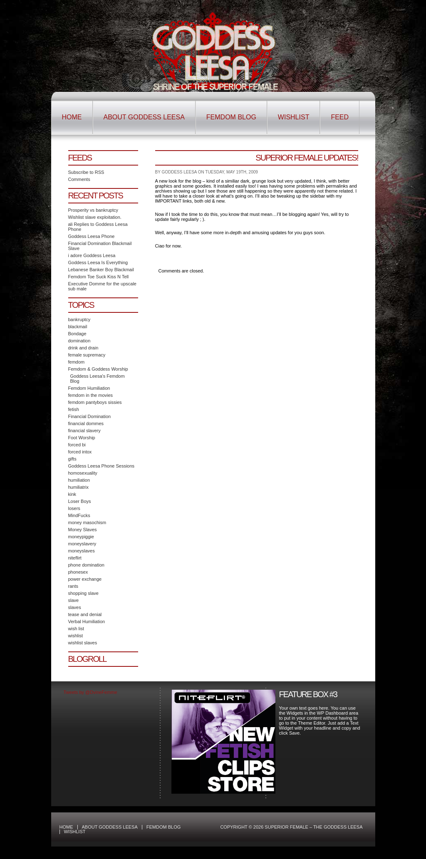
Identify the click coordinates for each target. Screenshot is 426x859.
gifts (72, 458)
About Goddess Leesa (144, 117)
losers (74, 508)
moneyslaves (81, 550)
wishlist (75, 635)
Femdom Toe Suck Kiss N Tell (98, 276)
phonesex (78, 571)
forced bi (77, 444)
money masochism (87, 522)
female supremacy (87, 354)
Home (72, 117)
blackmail (77, 326)
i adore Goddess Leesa (92, 255)
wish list (76, 628)
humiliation (79, 480)
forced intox (80, 451)
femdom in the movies (90, 395)
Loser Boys (79, 501)
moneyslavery (82, 543)
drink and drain (83, 347)
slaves (74, 607)
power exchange (85, 579)
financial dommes (86, 423)
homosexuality (82, 472)
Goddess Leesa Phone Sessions (101, 465)
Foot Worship (81, 437)
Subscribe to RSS (86, 172)
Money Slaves (82, 529)
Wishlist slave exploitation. (94, 217)
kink (72, 494)
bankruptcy (79, 319)
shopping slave (83, 593)
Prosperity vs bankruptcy (93, 210)
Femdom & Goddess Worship (98, 368)
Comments (79, 179)
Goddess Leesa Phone (91, 236)
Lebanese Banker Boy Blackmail (101, 269)
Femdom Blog (231, 117)
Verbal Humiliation (86, 621)
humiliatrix (78, 487)
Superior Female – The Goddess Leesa (213, 51)
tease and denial (85, 614)
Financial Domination (89, 416)
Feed (340, 117)
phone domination (86, 564)
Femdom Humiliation (89, 388)
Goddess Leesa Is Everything (98, 262)
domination (79, 340)
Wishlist (294, 117)
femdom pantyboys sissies (95, 402)
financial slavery (84, 430)
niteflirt (75, 557)
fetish (73, 409)
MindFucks (79, 515)
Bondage (77, 333)
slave (73, 600)
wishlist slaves (82, 642)
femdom (76, 361)
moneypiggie (81, 536)
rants (73, 586)
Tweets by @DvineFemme (90, 692)
